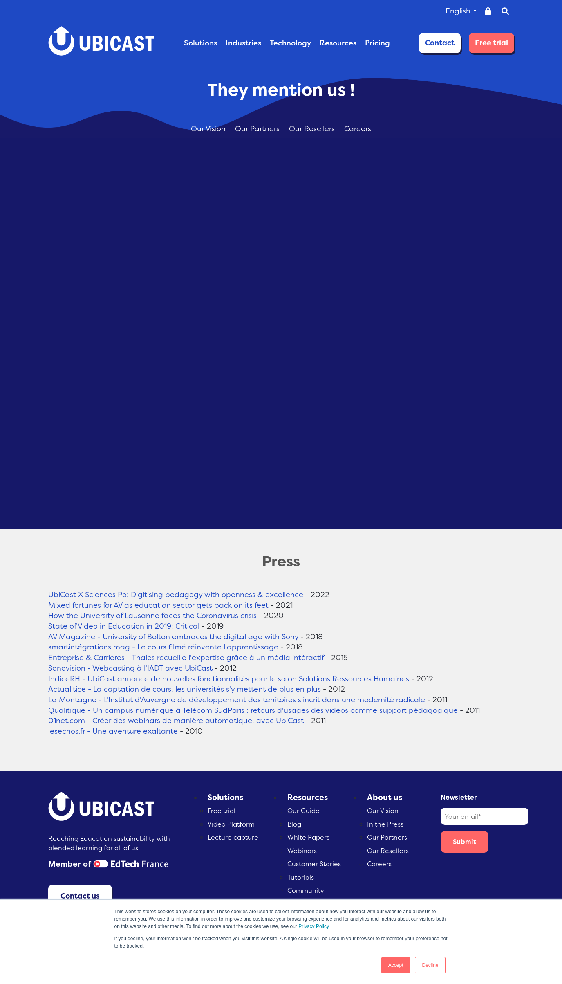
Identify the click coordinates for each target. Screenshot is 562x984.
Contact (440, 43)
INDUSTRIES (243, 43)
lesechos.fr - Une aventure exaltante (113, 731)
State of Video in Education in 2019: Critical (123, 626)
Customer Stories (314, 863)
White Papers (308, 837)
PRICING (377, 43)
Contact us (80, 896)
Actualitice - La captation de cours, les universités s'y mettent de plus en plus (184, 689)
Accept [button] (395, 965)
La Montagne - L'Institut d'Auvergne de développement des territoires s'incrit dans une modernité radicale (236, 699)
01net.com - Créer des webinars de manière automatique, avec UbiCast (176, 720)
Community (305, 890)
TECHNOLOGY (290, 43)
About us (384, 797)
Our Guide (303, 810)
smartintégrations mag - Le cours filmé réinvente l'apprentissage (163, 647)
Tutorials (300, 877)
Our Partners (258, 129)
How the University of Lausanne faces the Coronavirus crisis (152, 615)
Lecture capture (233, 837)
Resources (307, 797)
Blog (294, 824)
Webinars (302, 850)
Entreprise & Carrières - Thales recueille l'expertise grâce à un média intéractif (186, 657)
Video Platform (231, 824)
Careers (357, 129)
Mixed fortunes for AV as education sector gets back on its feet (158, 605)
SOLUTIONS (200, 43)
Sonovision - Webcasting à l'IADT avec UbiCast (130, 668)
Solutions (225, 797)
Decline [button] (430, 965)
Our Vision (209, 129)
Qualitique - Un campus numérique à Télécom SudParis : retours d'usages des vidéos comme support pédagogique (253, 710)
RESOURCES (338, 43)
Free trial (491, 43)
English (461, 11)
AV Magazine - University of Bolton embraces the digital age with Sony (173, 636)
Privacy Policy (313, 926)
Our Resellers (313, 129)
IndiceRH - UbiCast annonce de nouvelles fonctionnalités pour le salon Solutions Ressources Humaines (228, 679)
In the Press (385, 824)
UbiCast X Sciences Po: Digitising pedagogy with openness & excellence (175, 594)
